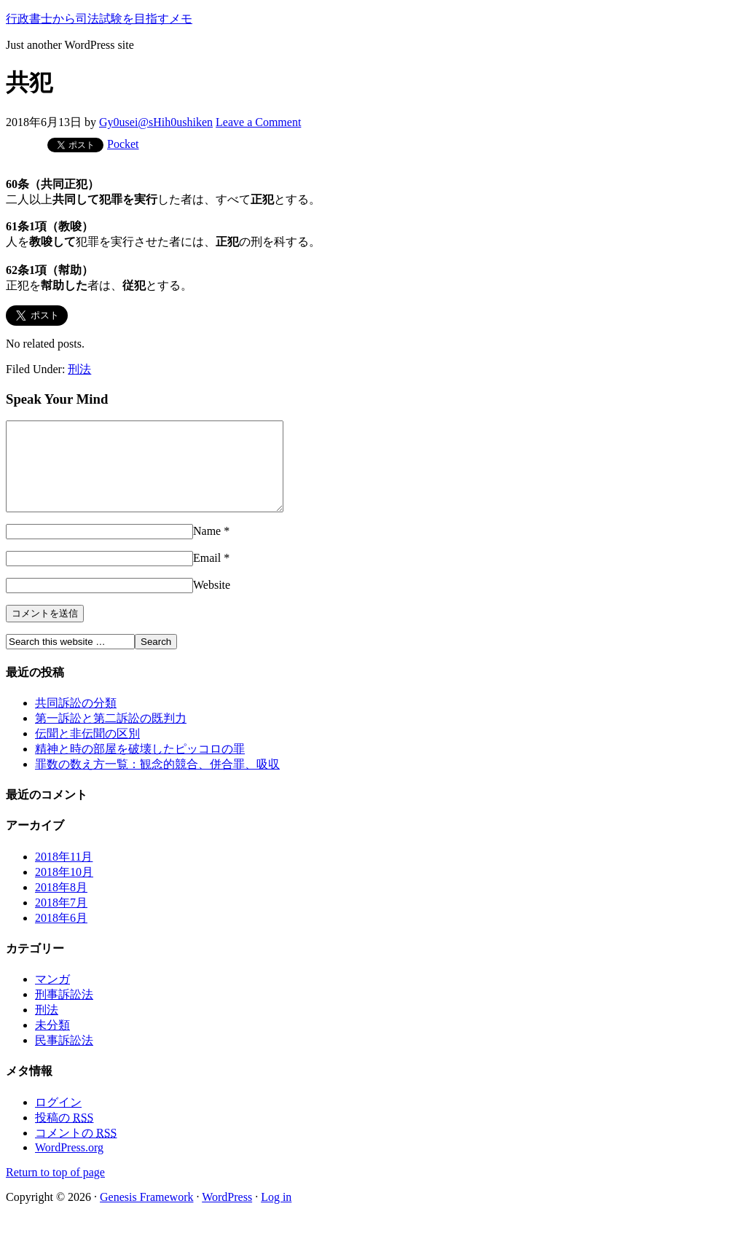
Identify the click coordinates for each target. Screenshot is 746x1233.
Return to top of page (55, 1189)
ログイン (58, 1119)
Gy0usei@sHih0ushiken (156, 122)
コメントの (76, 1150)
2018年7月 (61, 920)
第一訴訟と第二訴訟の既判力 (110, 735)
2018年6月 (61, 935)
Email (207, 575)
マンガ (52, 996)
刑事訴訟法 (64, 1012)
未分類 (52, 1042)
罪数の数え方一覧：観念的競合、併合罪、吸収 (157, 781)
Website (211, 602)
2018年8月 (61, 905)
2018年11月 (64, 874)
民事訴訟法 (64, 1058)
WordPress (227, 1214)
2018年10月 (64, 889)
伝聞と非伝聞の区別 (87, 751)
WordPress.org (69, 1165)
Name (207, 548)
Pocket (123, 144)
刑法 (79, 369)
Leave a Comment (258, 122)
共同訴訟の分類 (76, 720)
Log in (276, 1214)
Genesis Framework (146, 1214)
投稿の (64, 1135)
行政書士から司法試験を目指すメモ (99, 18)
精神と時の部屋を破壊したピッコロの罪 (140, 766)
